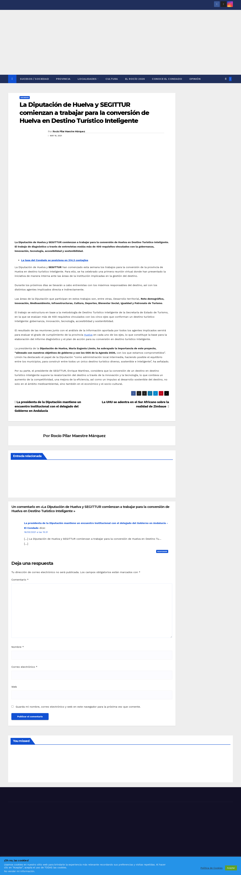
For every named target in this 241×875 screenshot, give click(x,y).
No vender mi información (19, 871)
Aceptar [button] (231, 868)
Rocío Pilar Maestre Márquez (69, 131)
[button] (225, 78)
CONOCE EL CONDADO (167, 78)
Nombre (17, 646)
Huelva (88, 334)
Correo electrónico (24, 666)
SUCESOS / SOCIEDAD (34, 78)
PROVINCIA (63, 78)
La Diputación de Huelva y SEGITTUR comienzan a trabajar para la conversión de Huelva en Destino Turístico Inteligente (84, 112)
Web (14, 686)
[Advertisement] (120, 50)
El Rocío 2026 (135, 78)
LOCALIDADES (87, 78)
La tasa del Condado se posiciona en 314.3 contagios (54, 260)
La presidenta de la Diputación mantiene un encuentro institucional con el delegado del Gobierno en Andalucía (48, 406)
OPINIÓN (195, 78)
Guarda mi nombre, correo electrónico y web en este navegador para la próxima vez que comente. (78, 706)
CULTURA (111, 78)
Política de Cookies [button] (212, 868)
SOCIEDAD (24, 97)
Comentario (20, 579)
